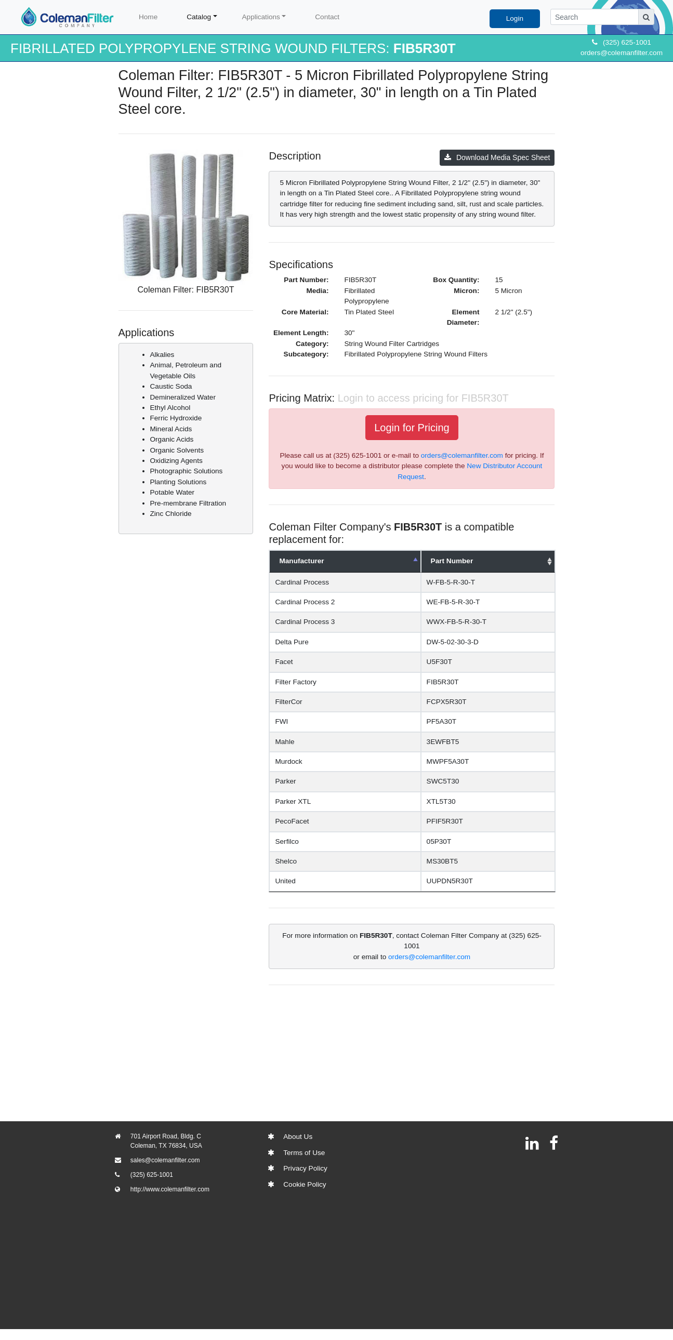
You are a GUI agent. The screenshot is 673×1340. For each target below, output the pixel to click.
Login (514, 18)
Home (148, 17)
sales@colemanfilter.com (165, 1160)
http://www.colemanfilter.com (169, 1189)
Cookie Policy (304, 1184)
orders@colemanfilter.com (621, 53)
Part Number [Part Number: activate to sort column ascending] (443, 561)
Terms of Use (304, 1153)
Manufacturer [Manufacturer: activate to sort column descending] (301, 561)
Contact (327, 17)
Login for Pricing (412, 427)
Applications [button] (261, 17)
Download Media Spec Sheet (497, 157)
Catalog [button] (199, 17)
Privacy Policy (305, 1168)
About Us (297, 1136)
